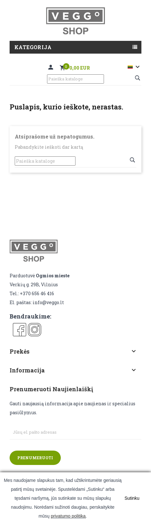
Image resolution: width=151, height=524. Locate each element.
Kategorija (33, 47)
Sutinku (131, 498)
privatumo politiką (68, 516)
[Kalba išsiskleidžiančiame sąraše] (134, 67)
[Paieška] (75, 79)
